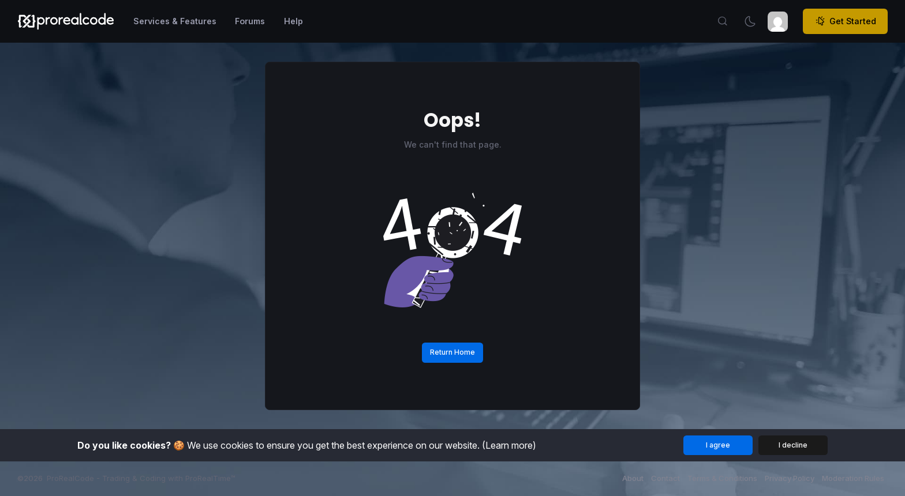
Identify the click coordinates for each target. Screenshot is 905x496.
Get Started (845, 21)
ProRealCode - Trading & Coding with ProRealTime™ (141, 478)
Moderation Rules (853, 478)
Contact (665, 478)
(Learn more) (509, 445)
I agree (718, 445)
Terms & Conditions (722, 478)
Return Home (452, 352)
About (633, 478)
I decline (793, 445)
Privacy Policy (789, 478)
